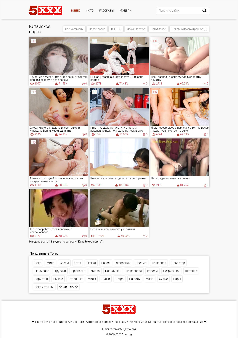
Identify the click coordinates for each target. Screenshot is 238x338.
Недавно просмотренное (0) (189, 29)
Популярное (158, 29)
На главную (42, 321)
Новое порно (97, 29)
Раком (105, 263)
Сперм (64, 263)
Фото (90, 10)
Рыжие (58, 279)
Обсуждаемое (136, 29)
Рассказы (106, 10)
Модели (126, 10)
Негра (119, 279)
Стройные (75, 279)
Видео (75, 10)
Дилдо (95, 271)
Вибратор (178, 263)
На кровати (134, 271)
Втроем (152, 271)
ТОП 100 (116, 29)
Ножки (91, 263)
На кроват (159, 263)
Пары (177, 279)
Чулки (106, 279)
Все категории (74, 29)
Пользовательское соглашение (183, 321)
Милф (92, 279)
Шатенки (191, 271)
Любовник (123, 263)
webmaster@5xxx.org (123, 329)
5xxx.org (127, 334)
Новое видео (103, 321)
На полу (134, 279)
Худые (163, 279)
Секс (38, 263)
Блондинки (112, 271)
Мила (50, 263)
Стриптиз (41, 279)
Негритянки (171, 271)
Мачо (149, 279)
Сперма (141, 263)
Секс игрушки (44, 287)
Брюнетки (78, 271)
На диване (42, 271)
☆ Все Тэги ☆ (68, 287)
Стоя (77, 263)
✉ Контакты (153, 321)
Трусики (60, 271)
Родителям (136, 321)
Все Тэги (78, 321)
